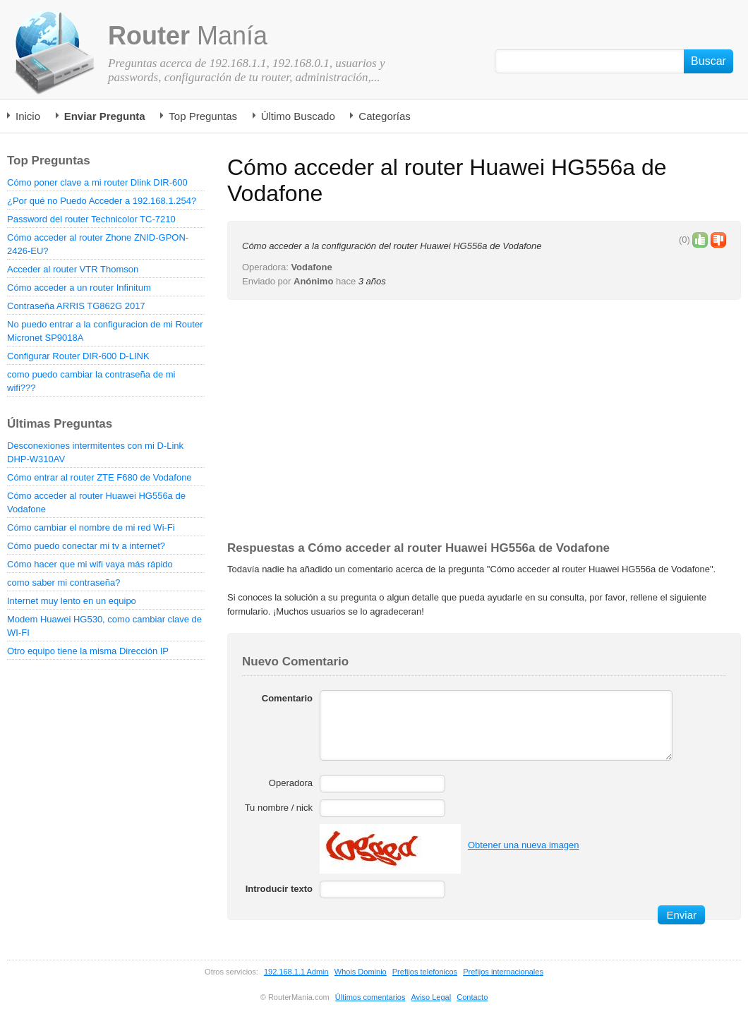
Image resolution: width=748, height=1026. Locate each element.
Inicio (28, 116)
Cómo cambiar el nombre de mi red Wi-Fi (91, 527)
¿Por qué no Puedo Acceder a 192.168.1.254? (101, 200)
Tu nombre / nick (279, 807)
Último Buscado (298, 116)
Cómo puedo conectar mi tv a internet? (86, 546)
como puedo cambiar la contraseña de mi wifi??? (91, 381)
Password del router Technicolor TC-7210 (91, 219)
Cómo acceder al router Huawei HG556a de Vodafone (96, 502)
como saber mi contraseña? (63, 582)
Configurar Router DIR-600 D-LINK (78, 356)
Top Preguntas (203, 116)
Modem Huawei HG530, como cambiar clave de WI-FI (104, 626)
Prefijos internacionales (503, 971)
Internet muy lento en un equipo (71, 601)
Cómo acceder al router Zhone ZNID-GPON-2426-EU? (97, 244)
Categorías (384, 116)
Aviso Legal (431, 997)
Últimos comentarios (370, 997)
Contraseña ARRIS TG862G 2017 (76, 306)
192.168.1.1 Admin (296, 971)
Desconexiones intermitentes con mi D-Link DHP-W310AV (95, 452)
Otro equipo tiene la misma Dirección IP (88, 651)
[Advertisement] (345, 421)
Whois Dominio (360, 971)
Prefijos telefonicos (424, 971)
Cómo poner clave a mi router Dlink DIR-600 (97, 182)
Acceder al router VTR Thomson (72, 269)
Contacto (472, 997)
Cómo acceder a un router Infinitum (79, 287)
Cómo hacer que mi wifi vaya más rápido (90, 564)
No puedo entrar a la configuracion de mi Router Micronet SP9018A (105, 331)
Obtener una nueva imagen (523, 845)
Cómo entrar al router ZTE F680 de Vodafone (99, 477)
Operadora (291, 783)
